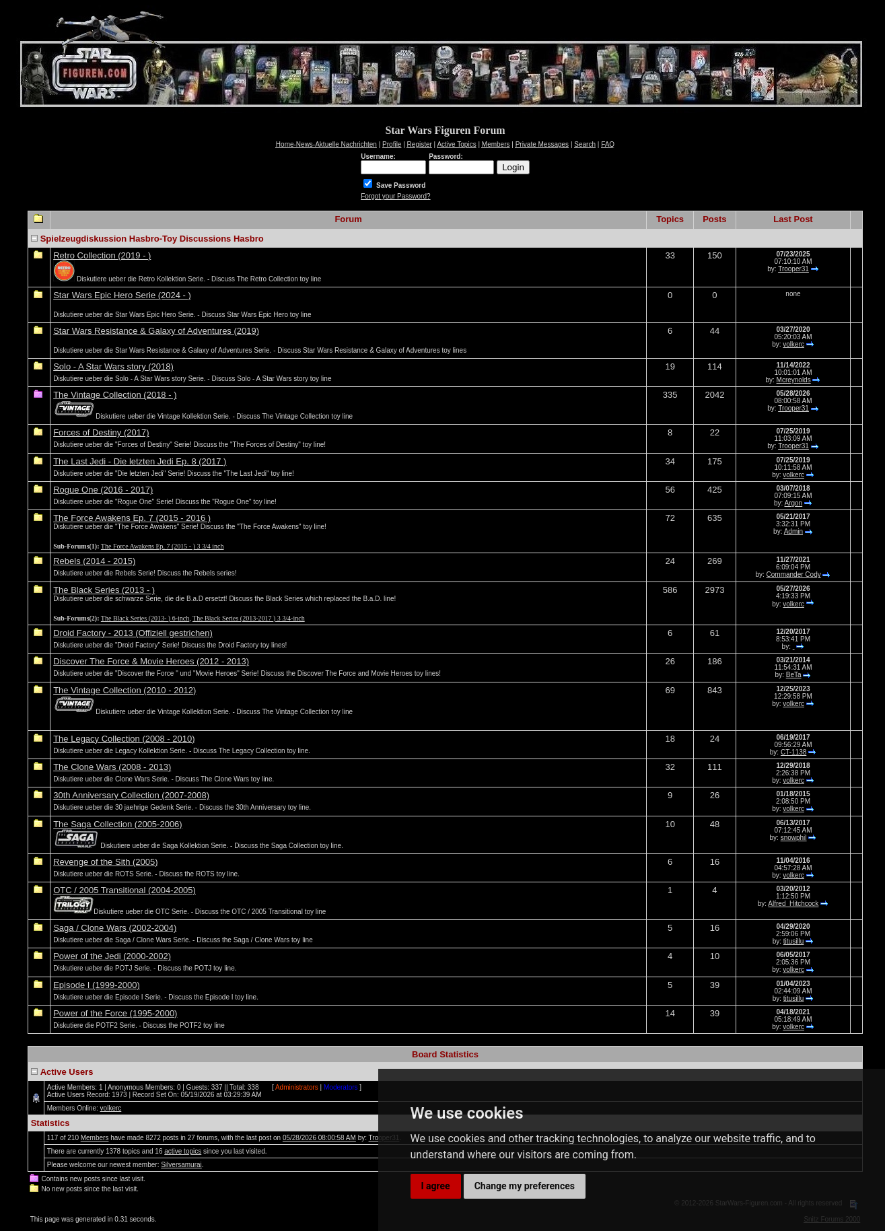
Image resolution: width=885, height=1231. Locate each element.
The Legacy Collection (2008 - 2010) (123, 739)
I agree (435, 1186)
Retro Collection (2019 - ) (102, 255)
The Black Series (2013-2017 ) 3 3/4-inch (248, 618)
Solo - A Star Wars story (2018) (113, 366)
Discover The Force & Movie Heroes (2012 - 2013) (151, 661)
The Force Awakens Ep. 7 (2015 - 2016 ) (132, 518)
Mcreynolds (794, 380)
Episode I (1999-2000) (96, 985)
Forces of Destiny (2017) (101, 432)
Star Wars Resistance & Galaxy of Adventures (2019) (156, 331)
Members (95, 1137)
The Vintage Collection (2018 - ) (114, 395)
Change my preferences (524, 1186)
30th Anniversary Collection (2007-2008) (131, 795)
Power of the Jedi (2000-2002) (112, 956)
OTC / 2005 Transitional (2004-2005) (124, 890)
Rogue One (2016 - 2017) (103, 490)
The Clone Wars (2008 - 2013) (112, 767)
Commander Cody (794, 574)
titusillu (793, 941)
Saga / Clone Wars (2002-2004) (114, 928)
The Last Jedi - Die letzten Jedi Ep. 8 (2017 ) (139, 461)
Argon (794, 503)
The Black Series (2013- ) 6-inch (145, 618)
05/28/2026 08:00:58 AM (319, 1137)
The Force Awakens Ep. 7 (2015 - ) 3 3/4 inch (162, 546)
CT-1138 (793, 752)
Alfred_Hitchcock (793, 903)
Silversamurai (181, 1164)
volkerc (793, 344)
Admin (793, 531)
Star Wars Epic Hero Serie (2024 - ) (122, 295)
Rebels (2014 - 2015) (94, 561)
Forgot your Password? (395, 196)
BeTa (794, 674)
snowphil (794, 837)
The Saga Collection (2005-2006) (117, 824)
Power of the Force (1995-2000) (115, 1013)
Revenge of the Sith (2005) (105, 862)
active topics (182, 1151)
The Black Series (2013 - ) (104, 590)
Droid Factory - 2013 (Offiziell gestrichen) (133, 633)
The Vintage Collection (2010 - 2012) (124, 690)
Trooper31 (793, 269)
